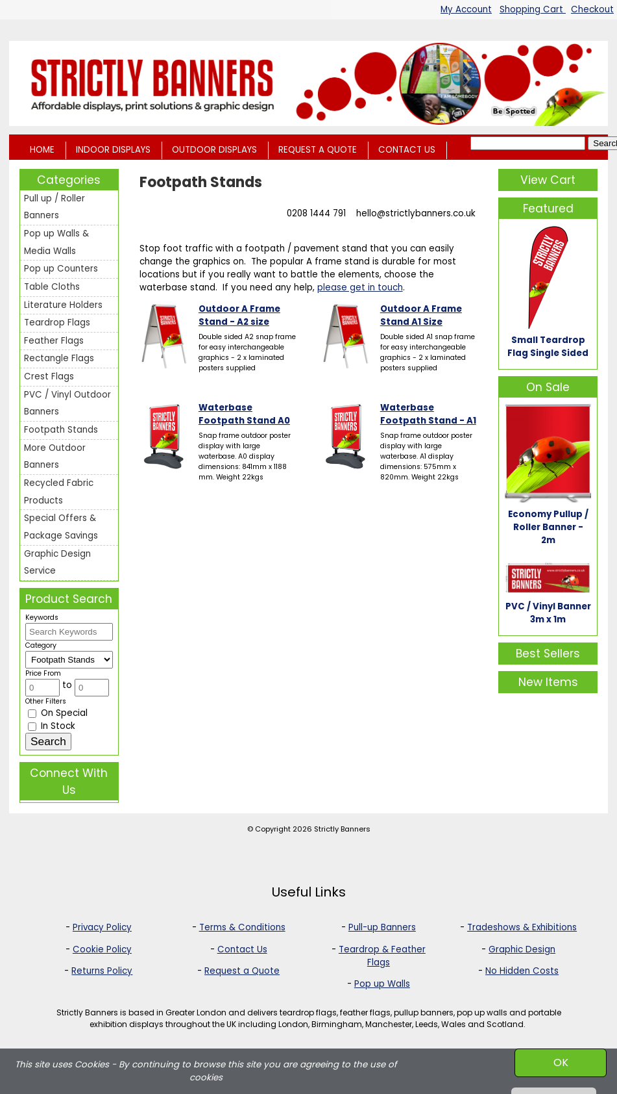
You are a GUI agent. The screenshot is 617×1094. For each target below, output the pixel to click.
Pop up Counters (61, 268)
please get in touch (360, 287)
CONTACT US (406, 150)
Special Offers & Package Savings (61, 527)
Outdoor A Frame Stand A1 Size (421, 315)
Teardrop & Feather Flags (382, 956)
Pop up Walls (382, 984)
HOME (42, 150)
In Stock (51, 726)
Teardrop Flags (57, 322)
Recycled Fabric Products (58, 492)
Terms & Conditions (242, 927)
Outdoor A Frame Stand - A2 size (239, 315)
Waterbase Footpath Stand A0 (244, 414)
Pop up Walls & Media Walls (56, 242)
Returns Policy (101, 971)
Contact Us (242, 949)
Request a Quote (242, 971)
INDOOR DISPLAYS (113, 150)
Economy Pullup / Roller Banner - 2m (548, 527)
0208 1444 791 (316, 213)
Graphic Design (522, 949)
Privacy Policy (102, 927)
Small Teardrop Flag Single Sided (547, 346)
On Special (58, 713)
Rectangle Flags (59, 358)
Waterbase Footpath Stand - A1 (428, 414)
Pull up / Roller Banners (54, 207)
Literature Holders (63, 305)
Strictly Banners (342, 829)
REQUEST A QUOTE (317, 150)
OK (560, 1062)
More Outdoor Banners (55, 457)
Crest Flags (49, 376)
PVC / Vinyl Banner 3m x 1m (548, 613)
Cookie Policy (102, 949)
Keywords (41, 617)
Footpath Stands (61, 430)
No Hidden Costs (522, 971)
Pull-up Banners (382, 927)
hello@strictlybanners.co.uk (416, 213)
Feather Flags (54, 341)
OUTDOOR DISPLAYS (214, 150)
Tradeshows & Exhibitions (522, 927)
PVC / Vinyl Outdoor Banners (67, 403)
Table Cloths (52, 287)
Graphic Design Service (57, 563)
